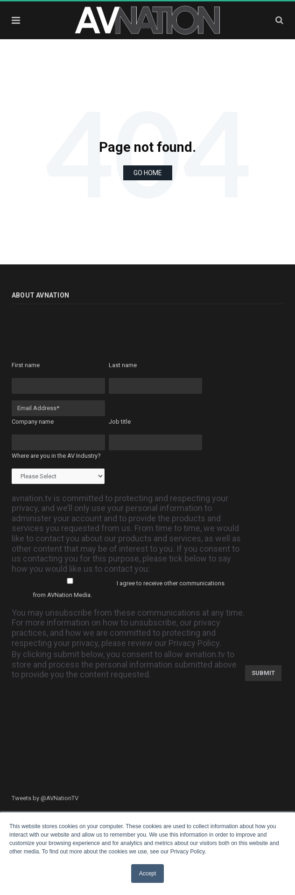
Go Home (147, 173)
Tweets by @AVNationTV (45, 798)
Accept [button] (147, 873)
